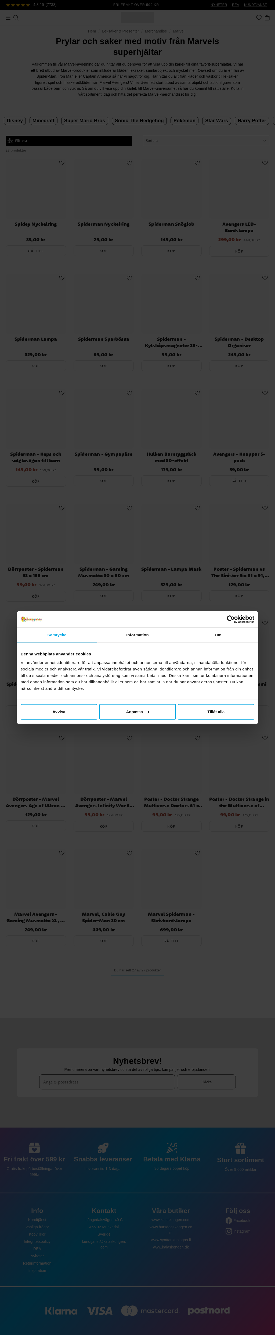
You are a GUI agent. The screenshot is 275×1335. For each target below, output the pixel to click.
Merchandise (156, 31)
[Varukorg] (267, 17)
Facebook (241, 1220)
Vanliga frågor (37, 1227)
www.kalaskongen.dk (171, 1247)
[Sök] (16, 17)
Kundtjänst (37, 1220)
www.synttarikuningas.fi (171, 1240)
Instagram (242, 1231)
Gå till (36, 250)
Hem (92, 31)
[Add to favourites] (61, 163)
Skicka (206, 1081)
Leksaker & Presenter (120, 31)
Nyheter (37, 1256)
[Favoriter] (259, 17)
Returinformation (37, 1263)
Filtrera (17, 140)
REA (235, 5)
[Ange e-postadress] (107, 1081)
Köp (104, 250)
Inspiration (37, 1270)
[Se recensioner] (31, 5)
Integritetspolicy (37, 1241)
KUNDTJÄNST (255, 5)
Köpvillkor (37, 1234)
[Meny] (8, 17)
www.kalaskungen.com (170, 1220)
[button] (206, 141)
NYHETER (219, 5)
